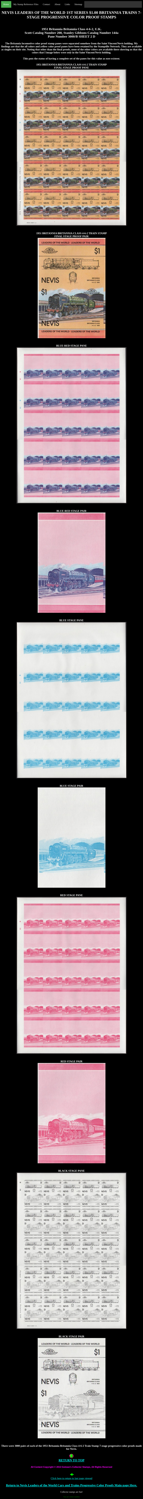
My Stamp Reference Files (25, 4)
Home (6, 4)
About (57, 4)
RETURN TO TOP (71, 1457)
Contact (46, 4)
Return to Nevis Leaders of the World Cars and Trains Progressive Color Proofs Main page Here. (71, 1485)
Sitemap (78, 4)
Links (67, 4)
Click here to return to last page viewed (71, 1476)
